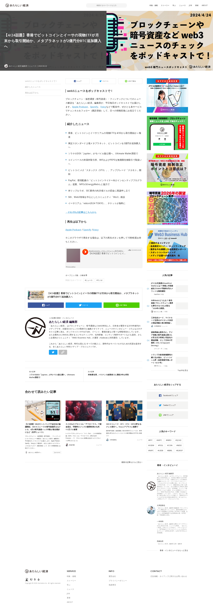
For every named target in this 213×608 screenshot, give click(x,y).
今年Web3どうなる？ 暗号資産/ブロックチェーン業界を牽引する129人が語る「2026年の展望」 (162, 304)
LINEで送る (132, 81)
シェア (79, 81)
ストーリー (165, 5)
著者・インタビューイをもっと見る (174, 550)
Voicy (103, 106)
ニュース (182, 5)
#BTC (150, 440)
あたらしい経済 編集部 (63, 321)
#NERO (168, 440)
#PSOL (160, 445)
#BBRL (169, 450)
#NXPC (151, 450)
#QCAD (178, 440)
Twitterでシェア (169, 405)
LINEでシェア (168, 415)
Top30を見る (183, 370)
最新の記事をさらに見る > (131, 462)
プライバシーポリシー (118, 580)
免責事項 (112, 585)
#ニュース (89, 280)
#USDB (160, 450)
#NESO (179, 445)
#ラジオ (100, 280)
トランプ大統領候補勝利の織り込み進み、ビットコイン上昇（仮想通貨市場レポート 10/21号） (161, 358)
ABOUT (205, 5)
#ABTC (159, 440)
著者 (196, 5)
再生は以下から (32, 92)
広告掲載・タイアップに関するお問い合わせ (169, 576)
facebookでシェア (170, 395)
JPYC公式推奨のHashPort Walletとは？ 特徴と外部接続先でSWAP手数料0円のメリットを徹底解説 (162, 287)
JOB (190, 5)
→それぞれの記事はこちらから (81, 212)
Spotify (94, 106)
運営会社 (112, 576)
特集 (162, 294)
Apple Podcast (80, 106)
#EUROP (179, 450)
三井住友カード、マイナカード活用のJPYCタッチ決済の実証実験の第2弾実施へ (162, 320)
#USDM (151, 445)
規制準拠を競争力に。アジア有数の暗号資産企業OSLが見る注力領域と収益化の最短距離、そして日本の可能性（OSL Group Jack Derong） (161, 339)
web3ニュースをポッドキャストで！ (41, 81)
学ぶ (174, 5)
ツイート (105, 81)
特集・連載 (154, 5)
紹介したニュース (32, 87)
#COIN (169, 445)
